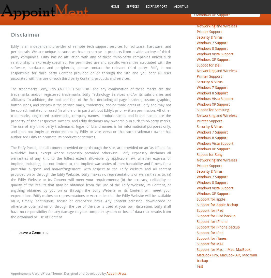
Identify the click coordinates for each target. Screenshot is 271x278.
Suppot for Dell (209, 66)
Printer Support (209, 32)
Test (200, 267)
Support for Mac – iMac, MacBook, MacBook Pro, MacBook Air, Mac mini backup (227, 255)
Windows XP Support (213, 15)
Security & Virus (209, 38)
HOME (115, 6)
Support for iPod (210, 233)
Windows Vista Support (215, 54)
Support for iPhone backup (218, 228)
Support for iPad (210, 211)
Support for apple (211, 200)
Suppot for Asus (209, 21)
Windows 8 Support (212, 49)
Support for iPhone (212, 222)
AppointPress (116, 273)
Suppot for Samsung (213, 110)
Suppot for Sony (209, 155)
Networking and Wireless (217, 26)
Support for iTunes (212, 239)
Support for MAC (210, 244)
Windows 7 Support (212, 43)
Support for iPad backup (216, 216)
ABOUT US (181, 6)
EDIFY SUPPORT (156, 6)
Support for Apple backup (217, 205)
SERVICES (132, 6)
